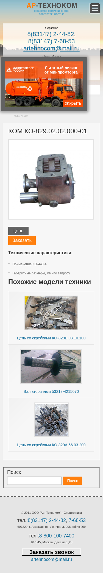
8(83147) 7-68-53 (51, 41)
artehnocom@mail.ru (51, 48)
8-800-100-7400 (56, 536)
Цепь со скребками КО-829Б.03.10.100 (51, 338)
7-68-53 (77, 520)
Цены (18, 230)
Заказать (22, 240)
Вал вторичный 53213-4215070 (51, 391)
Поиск (14, 472)
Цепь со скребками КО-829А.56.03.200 (51, 445)
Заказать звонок (51, 552)
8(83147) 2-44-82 (50, 34)
